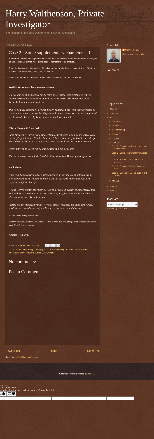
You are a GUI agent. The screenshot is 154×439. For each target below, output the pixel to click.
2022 (112, 109)
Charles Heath (132, 50)
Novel (77, 249)
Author (18, 249)
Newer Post (12, 350)
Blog (25, 249)
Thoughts (30, 253)
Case (46, 249)
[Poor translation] (11, 393)
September (117, 130)
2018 (112, 190)
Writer (44, 253)
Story (22, 253)
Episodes (70, 249)
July (114, 138)
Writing (51, 253)
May (114, 181)
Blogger (31, 249)
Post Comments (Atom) (28, 357)
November (117, 121)
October (116, 125)
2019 (112, 186)
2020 (112, 117)
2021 (112, 113)
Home (53, 350)
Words (38, 253)
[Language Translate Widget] (122, 204)
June (114, 142)
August (115, 134)
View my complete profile (133, 54)
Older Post (93, 350)
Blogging (39, 249)
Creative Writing (57, 249)
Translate (125, 208)
